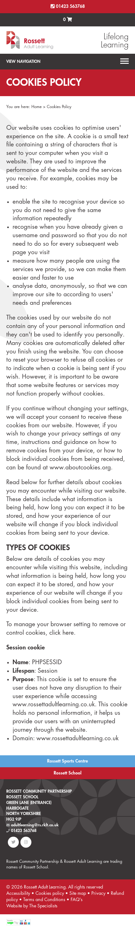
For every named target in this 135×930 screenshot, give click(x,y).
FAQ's (77, 899)
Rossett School (67, 773)
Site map (77, 893)
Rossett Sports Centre (67, 761)
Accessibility (18, 893)
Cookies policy (49, 893)
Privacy (98, 893)
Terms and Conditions (44, 899)
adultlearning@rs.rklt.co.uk (32, 825)
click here (61, 633)
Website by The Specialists (31, 906)
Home (36, 107)
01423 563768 (68, 6)
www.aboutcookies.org (80, 467)
